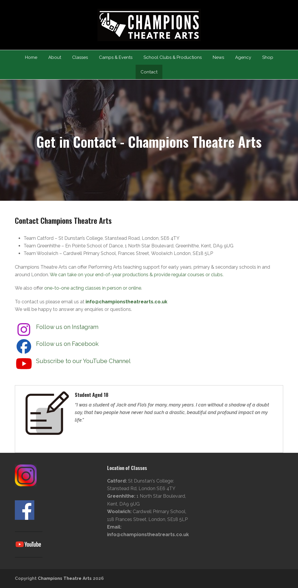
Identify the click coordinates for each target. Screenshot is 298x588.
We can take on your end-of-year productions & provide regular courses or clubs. (137, 274)
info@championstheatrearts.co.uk (126, 301)
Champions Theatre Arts (65, 578)
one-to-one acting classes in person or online (92, 288)
